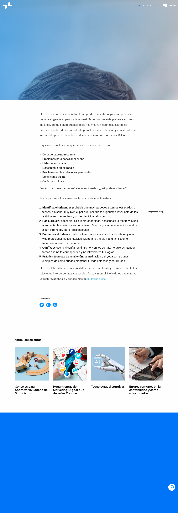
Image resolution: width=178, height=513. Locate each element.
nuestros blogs (96, 279)
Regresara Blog (155, 212)
